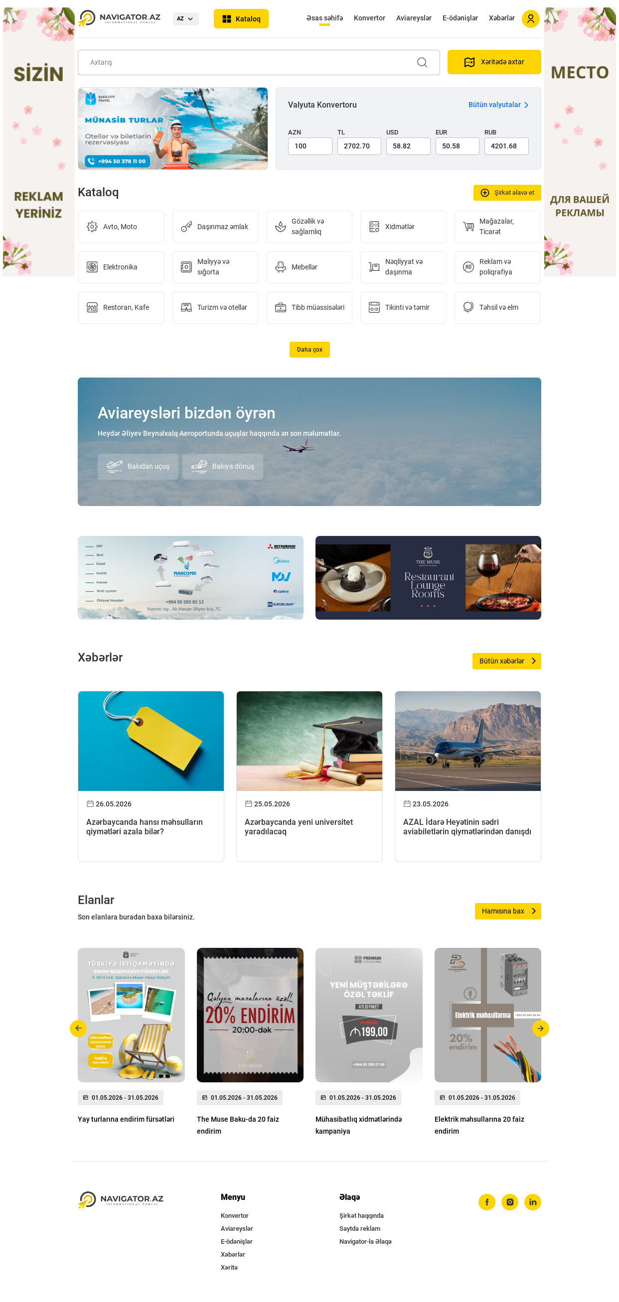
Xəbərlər (502, 18)
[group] (131, 1038)
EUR (441, 132)
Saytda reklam (359, 1228)
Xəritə (229, 1267)
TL (341, 132)
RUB (490, 132)
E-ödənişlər (460, 18)
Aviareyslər (414, 18)
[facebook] (486, 1202)
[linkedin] (532, 1202)
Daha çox (309, 349)
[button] (78, 1029)
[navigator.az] (120, 1200)
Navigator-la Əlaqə (365, 1241)
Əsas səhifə (325, 18)
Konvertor (369, 18)
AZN (294, 132)
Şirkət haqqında (361, 1215)
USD (392, 132)
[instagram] (509, 1202)
